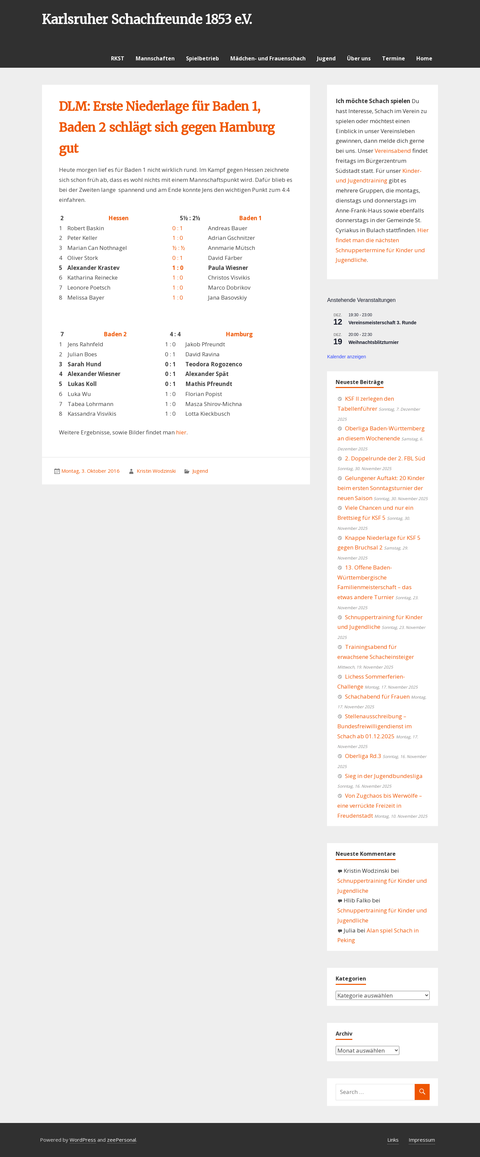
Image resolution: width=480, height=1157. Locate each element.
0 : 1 (177, 228)
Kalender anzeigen (346, 356)
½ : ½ (178, 248)
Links (393, 1139)
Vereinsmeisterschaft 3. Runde (382, 322)
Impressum (422, 1139)
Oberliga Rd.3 (363, 756)
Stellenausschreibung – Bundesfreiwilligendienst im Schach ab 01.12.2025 (374, 726)
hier (181, 432)
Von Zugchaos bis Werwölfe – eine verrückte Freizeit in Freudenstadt (379, 805)
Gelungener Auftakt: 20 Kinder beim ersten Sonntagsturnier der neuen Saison (381, 488)
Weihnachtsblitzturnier (373, 342)
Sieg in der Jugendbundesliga (384, 776)
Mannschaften (155, 58)
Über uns (359, 58)
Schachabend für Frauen (377, 696)
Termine (393, 58)
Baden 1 (250, 218)
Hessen (118, 218)
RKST (117, 58)
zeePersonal (121, 1139)
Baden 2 (115, 334)
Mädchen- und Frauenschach (268, 58)
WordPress (83, 1139)
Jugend (326, 58)
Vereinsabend (393, 150)
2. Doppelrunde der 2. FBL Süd (385, 458)
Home (424, 58)
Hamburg (239, 334)
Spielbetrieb (202, 58)
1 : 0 (177, 238)
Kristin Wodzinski (156, 470)
